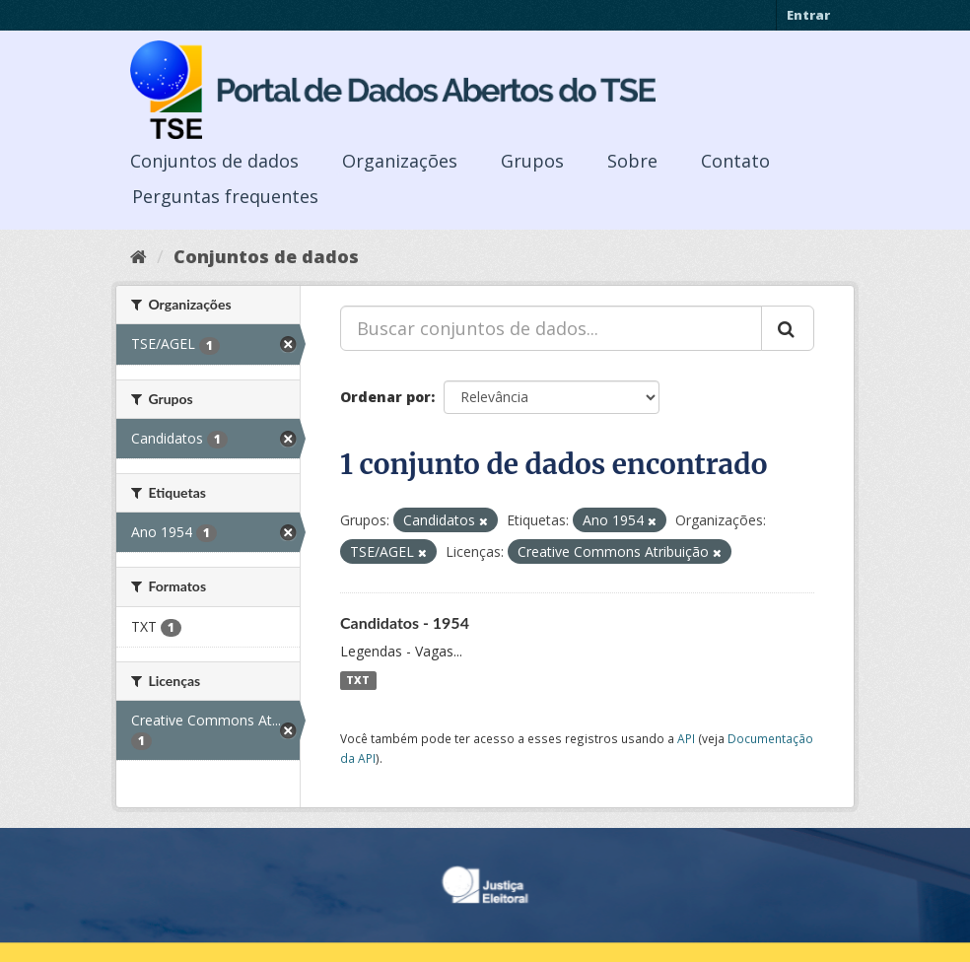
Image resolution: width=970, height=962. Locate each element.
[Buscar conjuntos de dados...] (551, 328)
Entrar (808, 15)
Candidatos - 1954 (404, 622)
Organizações (399, 160)
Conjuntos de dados (214, 160)
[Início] (138, 256)
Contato (735, 160)
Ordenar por (385, 396)
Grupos (532, 160)
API (686, 738)
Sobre (632, 160)
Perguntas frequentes (225, 196)
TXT (358, 680)
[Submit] (787, 328)
